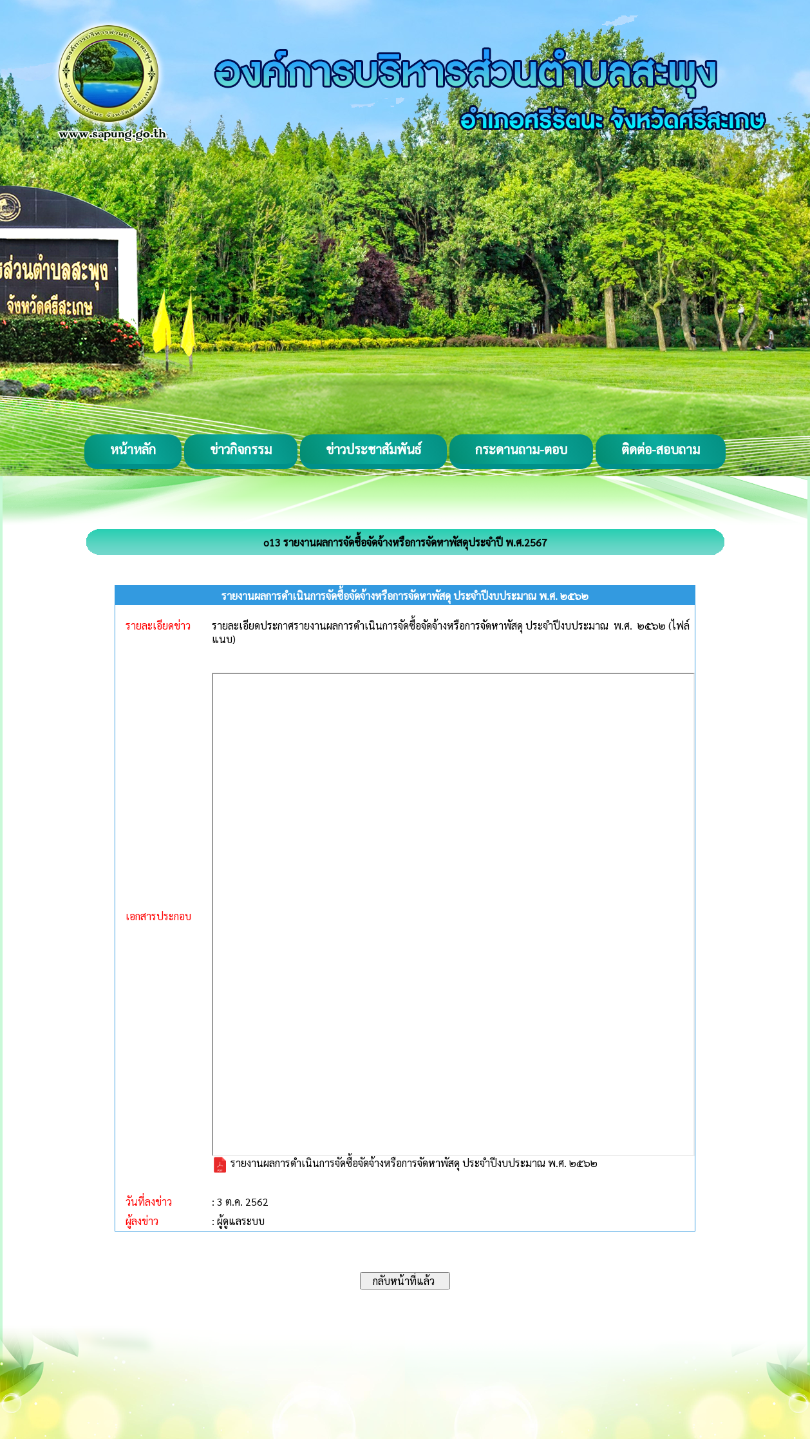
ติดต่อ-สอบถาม (660, 449)
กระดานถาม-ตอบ (521, 449)
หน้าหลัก (133, 449)
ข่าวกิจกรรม (241, 449)
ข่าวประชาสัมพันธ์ (373, 449)
